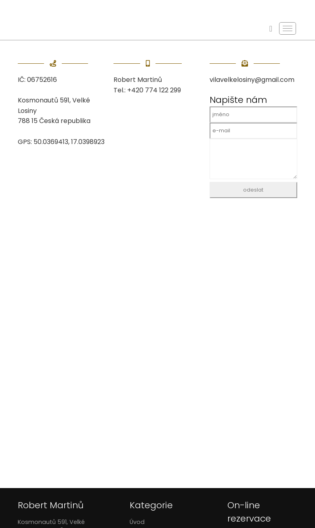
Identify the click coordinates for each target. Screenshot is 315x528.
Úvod (137, 522)
